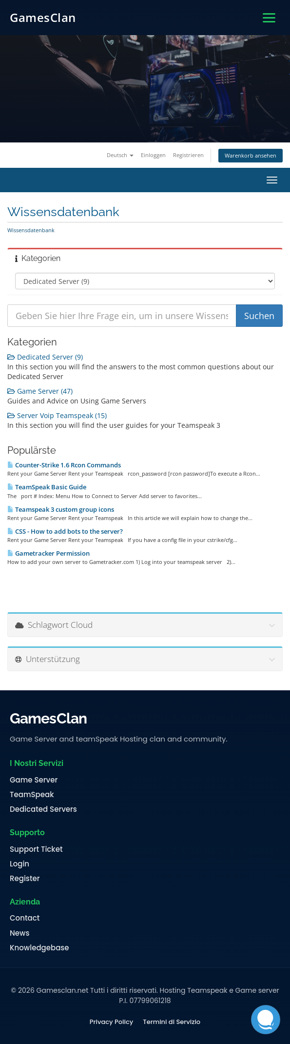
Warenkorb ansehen (250, 155)
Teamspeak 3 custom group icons (60, 509)
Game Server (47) (40, 391)
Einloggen (153, 155)
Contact (24, 918)
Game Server (34, 780)
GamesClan (43, 17)
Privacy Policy (111, 1022)
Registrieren (188, 155)
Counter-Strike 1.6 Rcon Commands (64, 465)
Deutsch (120, 155)
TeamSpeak (32, 795)
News (19, 933)
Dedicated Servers (43, 809)
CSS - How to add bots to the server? (65, 531)
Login (19, 864)
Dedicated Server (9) (45, 356)
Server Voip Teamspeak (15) (57, 415)
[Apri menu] (269, 18)
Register (24, 878)
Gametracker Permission (48, 553)
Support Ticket (36, 849)
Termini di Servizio (171, 1022)
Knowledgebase (39, 948)
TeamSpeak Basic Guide (46, 486)
